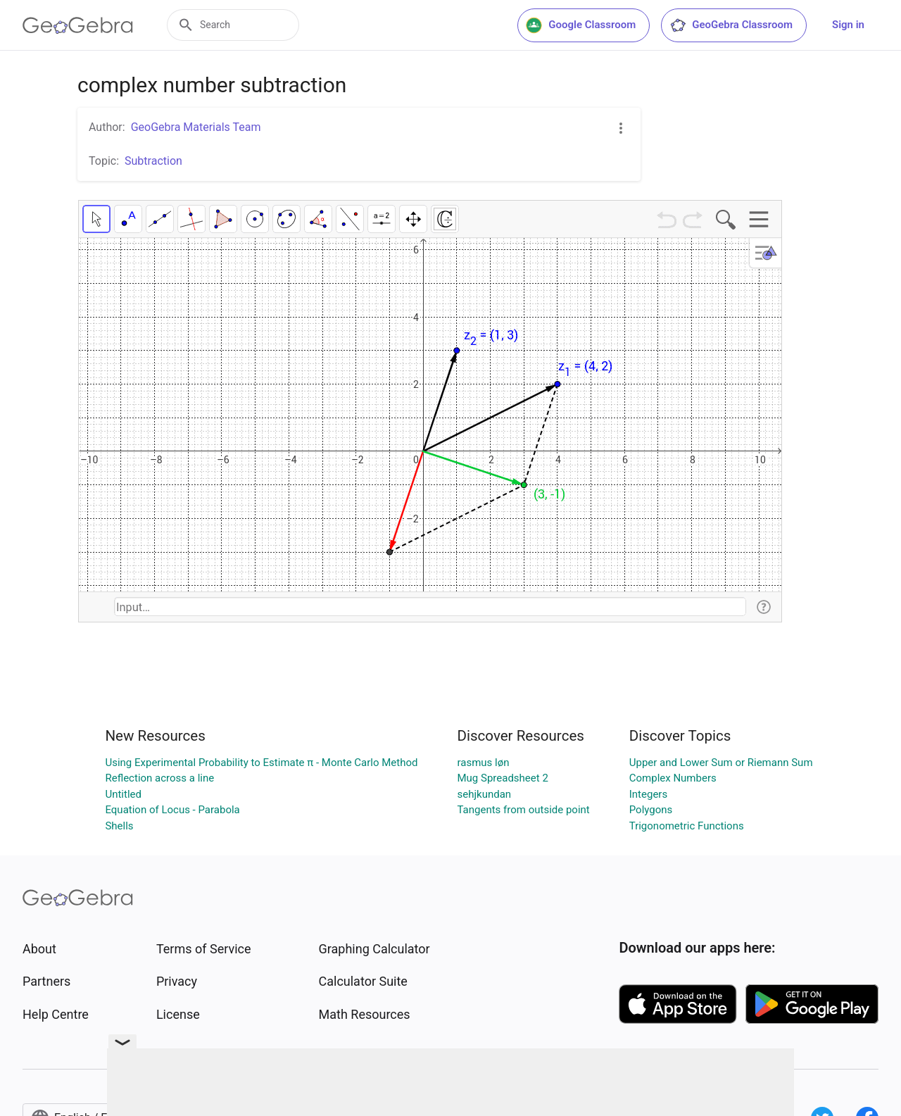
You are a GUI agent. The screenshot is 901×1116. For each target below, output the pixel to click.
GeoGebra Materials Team (196, 127)
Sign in (848, 24)
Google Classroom (581, 25)
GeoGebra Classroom (731, 25)
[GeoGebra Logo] (78, 25)
